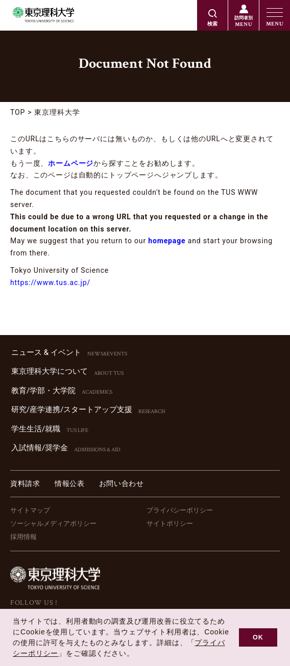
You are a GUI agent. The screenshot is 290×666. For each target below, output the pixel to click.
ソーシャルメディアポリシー (53, 523)
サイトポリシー (170, 523)
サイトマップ (30, 510)
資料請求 (25, 483)
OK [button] (258, 637)
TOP (17, 112)
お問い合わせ (121, 483)
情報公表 (70, 483)
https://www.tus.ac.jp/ (50, 282)
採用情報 (23, 537)
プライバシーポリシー (180, 510)
